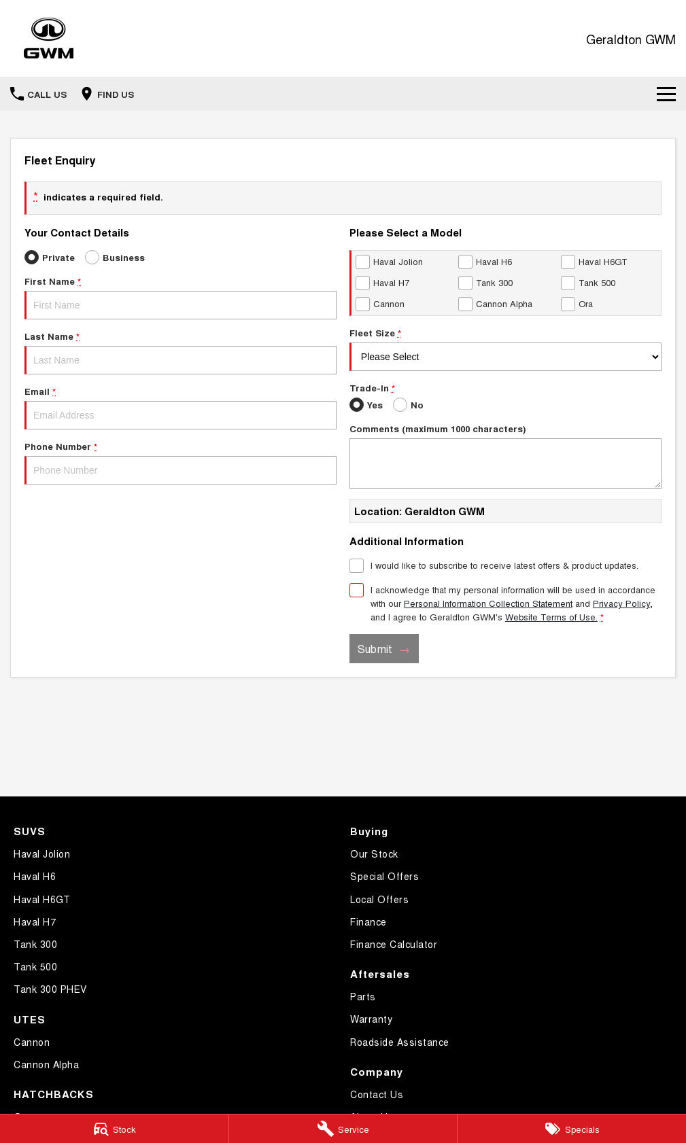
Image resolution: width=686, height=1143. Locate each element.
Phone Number (180, 462)
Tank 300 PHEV (50, 989)
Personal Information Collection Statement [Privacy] (488, 603)
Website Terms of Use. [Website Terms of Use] (551, 616)
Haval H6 (35, 876)
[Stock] (114, 1128)
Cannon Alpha (46, 1064)
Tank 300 (35, 944)
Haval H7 (35, 921)
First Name (180, 297)
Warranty (371, 1018)
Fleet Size (505, 348)
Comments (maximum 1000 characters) (505, 455)
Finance (368, 921)
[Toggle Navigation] (666, 94)
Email (180, 407)
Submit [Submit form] (375, 648)
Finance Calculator (393, 944)
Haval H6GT (42, 899)
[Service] (343, 1128)
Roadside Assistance (399, 1042)
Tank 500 (35, 966)
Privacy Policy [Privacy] (621, 603)
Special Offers (384, 876)
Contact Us (376, 1094)
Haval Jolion (42, 853)
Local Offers (379, 899)
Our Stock (374, 853)
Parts (363, 996)
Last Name (180, 352)
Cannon (32, 1042)
